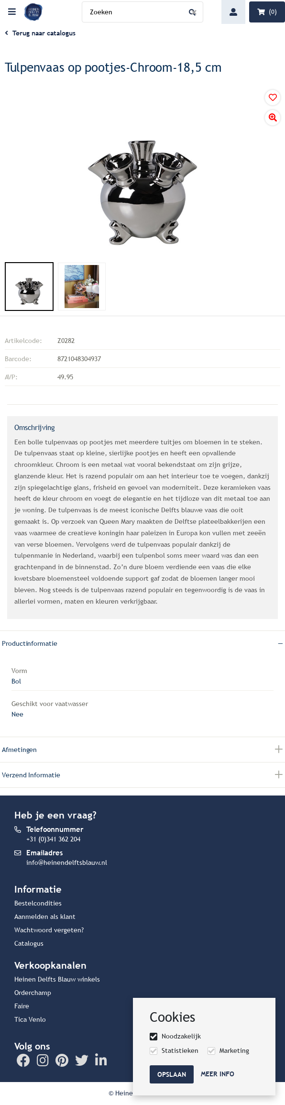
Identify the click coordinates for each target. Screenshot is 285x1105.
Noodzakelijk (181, 1036)
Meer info (217, 1074)
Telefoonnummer (54, 829)
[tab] (142, 643)
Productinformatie (29, 644)
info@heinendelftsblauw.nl (66, 863)
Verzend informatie (31, 775)
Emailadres (44, 853)
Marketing (234, 1051)
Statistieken (180, 1051)
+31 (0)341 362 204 (53, 839)
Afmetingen (19, 750)
